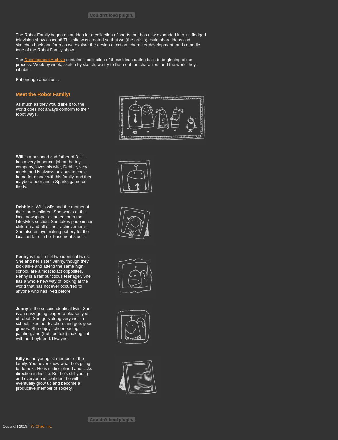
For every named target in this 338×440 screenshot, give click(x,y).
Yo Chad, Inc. (41, 426)
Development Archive (44, 59)
